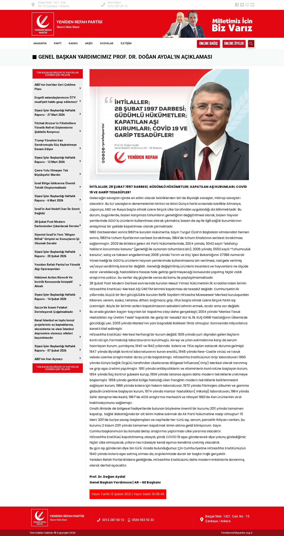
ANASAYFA (40, 43)
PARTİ (57, 43)
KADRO (73, 43)
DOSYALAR (106, 43)
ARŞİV (89, 43)
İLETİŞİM (126, 43)
